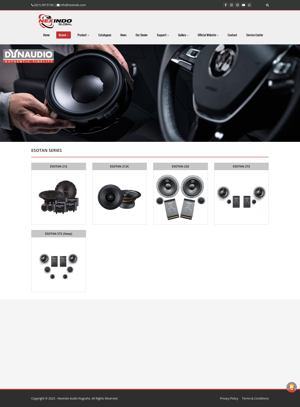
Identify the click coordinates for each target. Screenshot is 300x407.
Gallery (183, 35)
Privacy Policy (229, 398)
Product (83, 35)
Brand (63, 35)
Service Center (254, 35)
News (123, 35)
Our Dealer (142, 35)
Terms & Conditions (255, 398)
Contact (232, 35)
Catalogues (104, 35)
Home (46, 35)
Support (163, 35)
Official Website (208, 35)
